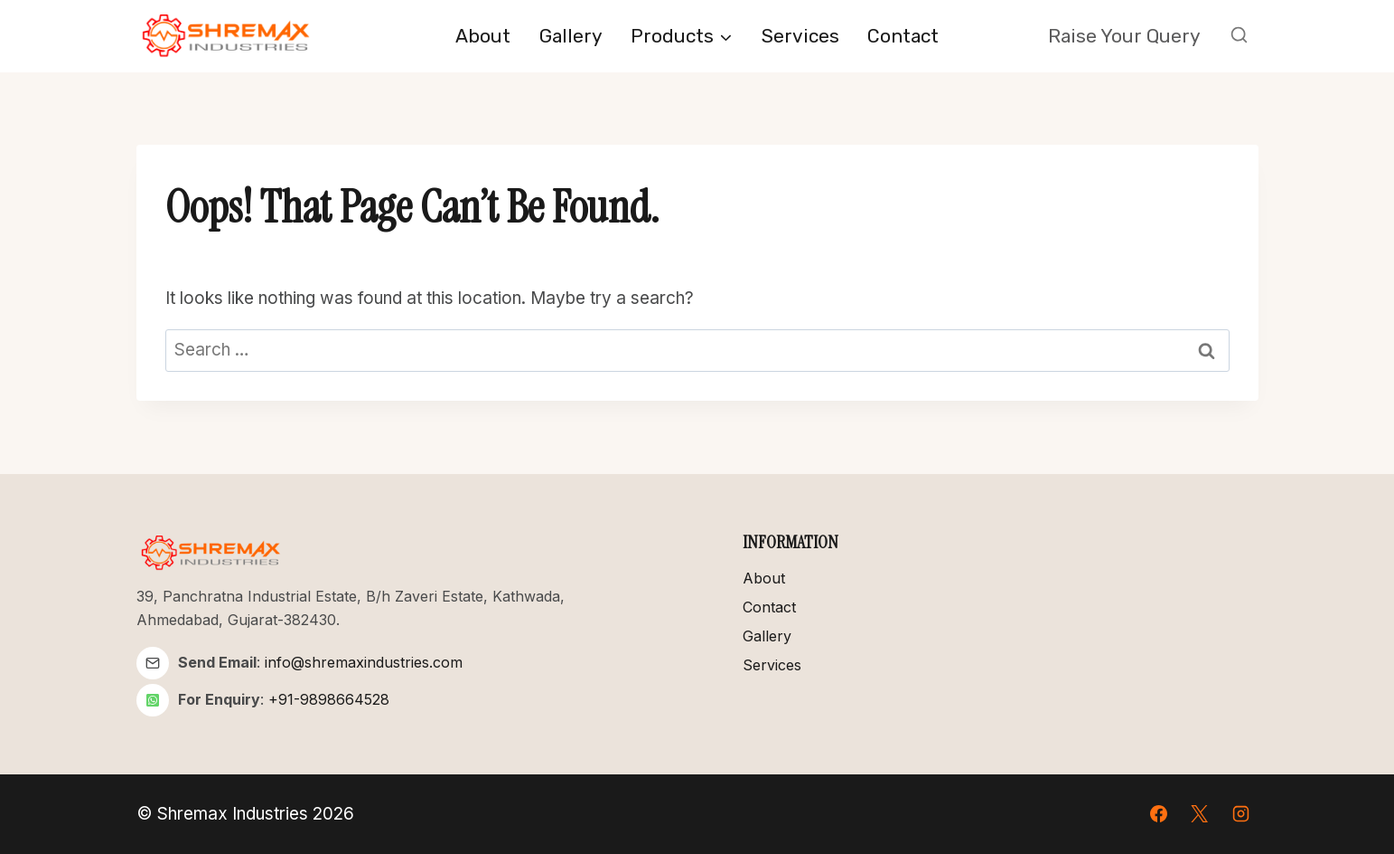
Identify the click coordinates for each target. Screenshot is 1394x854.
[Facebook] (1158, 814)
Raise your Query (1124, 35)
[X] (1200, 814)
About (482, 35)
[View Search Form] (1239, 36)
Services (800, 35)
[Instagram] (1241, 814)
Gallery (571, 35)
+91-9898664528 (328, 699)
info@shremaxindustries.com (364, 662)
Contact (903, 35)
